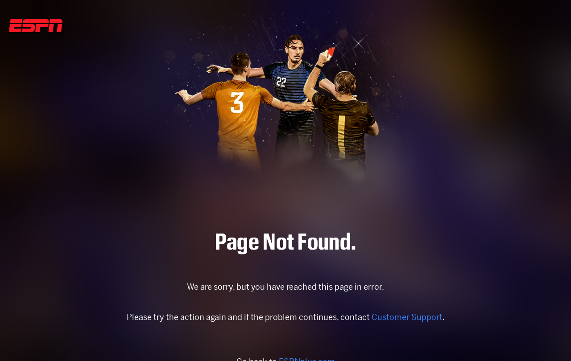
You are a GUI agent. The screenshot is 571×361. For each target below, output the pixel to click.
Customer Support (407, 317)
